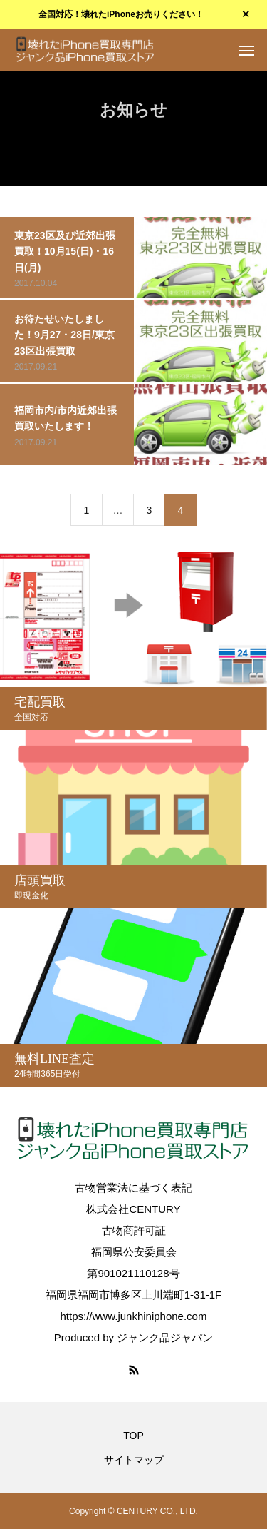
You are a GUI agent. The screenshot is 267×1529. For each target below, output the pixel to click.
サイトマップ (134, 1460)
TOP (133, 1436)
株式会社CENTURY (133, 1209)
